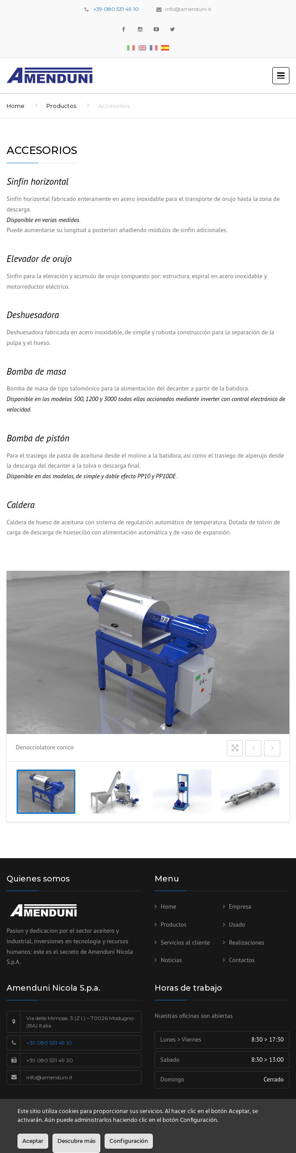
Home (16, 105)
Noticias (171, 960)
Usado (237, 924)
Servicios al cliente (185, 942)
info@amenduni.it (188, 9)
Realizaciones (246, 942)
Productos (61, 105)
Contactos (242, 960)
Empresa (240, 906)
